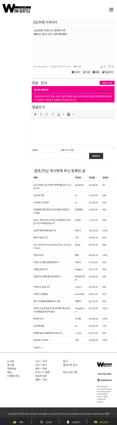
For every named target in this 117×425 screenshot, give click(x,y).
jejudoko (79, 184)
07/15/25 (93, 262)
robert (78, 286)
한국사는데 (38, 255)
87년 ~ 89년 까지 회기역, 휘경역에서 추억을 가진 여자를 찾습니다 (52, 221)
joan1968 (79, 294)
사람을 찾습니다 (41, 269)
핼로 (77, 255)
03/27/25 (93, 332)
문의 (65, 361)
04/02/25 (93, 325)
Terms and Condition (70, 413)
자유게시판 (41, 376)
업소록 (10, 365)
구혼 (77, 340)
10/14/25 (93, 230)
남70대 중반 (39, 325)
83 (104, 184)
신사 (77, 237)
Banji (77, 244)
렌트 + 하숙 (41, 368)
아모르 (78, 262)
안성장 (78, 220)
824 (104, 301)
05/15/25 (93, 301)
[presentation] (35, 114)
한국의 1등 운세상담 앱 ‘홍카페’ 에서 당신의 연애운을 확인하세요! (52, 310)
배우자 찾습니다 (41, 237)
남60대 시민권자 (41, 340)
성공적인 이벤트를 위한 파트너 (47, 276)
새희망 (78, 301)
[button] (35, 114)
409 (104, 209)
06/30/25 (93, 276)
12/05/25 (93, 209)
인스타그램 (70, 372)
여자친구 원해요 (41, 294)
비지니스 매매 (42, 372)
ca (76, 195)
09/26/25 (93, 237)
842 (104, 269)
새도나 (78, 230)
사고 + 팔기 (41, 365)
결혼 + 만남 (41, 379)
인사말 (10, 361)
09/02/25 (93, 244)
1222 (105, 308)
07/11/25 (93, 269)
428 (104, 202)
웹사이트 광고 (70, 365)
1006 (105, 318)
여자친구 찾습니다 (42, 286)
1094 (105, 340)
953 (104, 237)
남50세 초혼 (39, 195)
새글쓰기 (107, 72)
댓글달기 (96, 155)
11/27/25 (93, 220)
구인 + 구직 (41, 361)
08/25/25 (93, 255)
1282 (105, 255)
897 (104, 332)
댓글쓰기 (107, 82)
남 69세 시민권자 (41, 202)
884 (104, 244)
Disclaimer (86, 413)
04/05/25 (93, 318)
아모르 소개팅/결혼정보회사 (46, 262)
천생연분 (79, 209)
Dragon (79, 269)
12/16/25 (93, 202)
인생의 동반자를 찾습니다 (45, 230)
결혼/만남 (41, 170)
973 (104, 294)
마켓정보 (11, 368)
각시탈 (78, 318)
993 (104, 262)
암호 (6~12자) (67, 150)
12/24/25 (93, 195)
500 (104, 220)
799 (104, 325)
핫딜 (9, 372)
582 (104, 276)
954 (104, 286)
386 (104, 195)
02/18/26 (93, 184)
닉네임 (35, 150)
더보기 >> (38, 347)
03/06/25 (93, 340)
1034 (105, 230)
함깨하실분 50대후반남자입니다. (48, 332)
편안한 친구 (39, 318)
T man (78, 332)
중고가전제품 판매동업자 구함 (47, 301)
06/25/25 (93, 286)
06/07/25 (93, 294)
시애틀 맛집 (13, 376)
